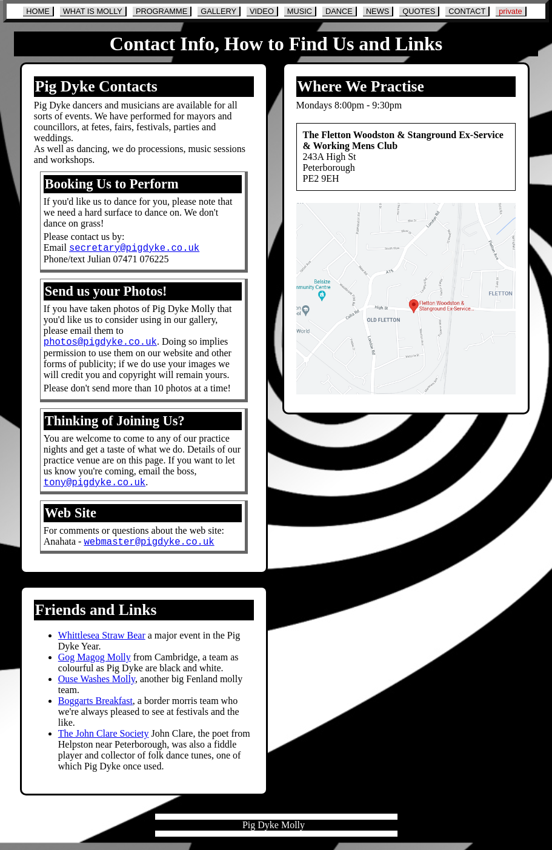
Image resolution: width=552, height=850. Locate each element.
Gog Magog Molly (94, 664)
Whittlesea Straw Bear (101, 642)
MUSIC (299, 11)
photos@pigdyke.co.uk (100, 344)
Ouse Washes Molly (96, 686)
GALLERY (218, 11)
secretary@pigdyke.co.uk (134, 249)
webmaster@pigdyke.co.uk (149, 548)
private (510, 11)
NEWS (377, 11)
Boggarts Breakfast (95, 708)
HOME (37, 11)
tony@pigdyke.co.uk (94, 487)
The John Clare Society (103, 740)
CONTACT (466, 11)
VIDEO (262, 11)
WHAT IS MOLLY (92, 11)
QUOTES (418, 11)
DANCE (339, 11)
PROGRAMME (161, 11)
